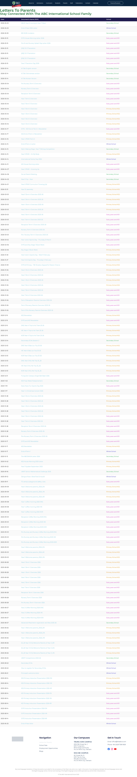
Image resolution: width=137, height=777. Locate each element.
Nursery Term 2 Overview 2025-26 (32, 432)
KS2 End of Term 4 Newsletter (31, 135)
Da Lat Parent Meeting (29, 175)
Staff (70, 3)
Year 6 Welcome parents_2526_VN (33, 492)
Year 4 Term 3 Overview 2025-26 (32, 281)
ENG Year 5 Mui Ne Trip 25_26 (31, 361)
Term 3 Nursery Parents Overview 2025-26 (35, 306)
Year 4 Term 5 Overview (29, 115)
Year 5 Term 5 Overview (29, 120)
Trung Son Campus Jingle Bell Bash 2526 (35, 377)
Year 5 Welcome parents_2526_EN (33, 548)
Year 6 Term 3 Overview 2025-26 (32, 271)
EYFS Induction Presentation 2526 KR (34, 719)
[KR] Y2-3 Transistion (28, 54)
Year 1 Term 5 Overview (29, 99)
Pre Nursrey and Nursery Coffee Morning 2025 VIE (38, 538)
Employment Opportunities (48, 749)
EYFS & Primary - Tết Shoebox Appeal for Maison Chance (40, 266)
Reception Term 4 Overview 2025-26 (33, 225)
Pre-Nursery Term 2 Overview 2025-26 (34, 437)
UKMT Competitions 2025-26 (31, 659)
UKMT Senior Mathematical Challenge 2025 (36, 472)
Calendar (94, 3)
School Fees (43, 746)
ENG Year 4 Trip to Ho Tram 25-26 (32, 326)
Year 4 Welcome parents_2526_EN (33, 634)
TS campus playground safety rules (33, 482)
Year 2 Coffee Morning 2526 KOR (32, 618)
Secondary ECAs (26, 664)
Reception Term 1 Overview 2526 (32, 593)
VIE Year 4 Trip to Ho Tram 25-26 (32, 331)
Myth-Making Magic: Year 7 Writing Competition (38, 150)
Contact (86, 3)
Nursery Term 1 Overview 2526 (31, 598)
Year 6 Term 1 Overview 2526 (31, 563)
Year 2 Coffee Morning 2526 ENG (32, 608)
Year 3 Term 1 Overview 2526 (30, 578)
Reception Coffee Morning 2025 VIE (33, 523)
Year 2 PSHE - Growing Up (30, 170)
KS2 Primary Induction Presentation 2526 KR (36, 689)
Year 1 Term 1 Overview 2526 (30, 588)
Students (56, 3)
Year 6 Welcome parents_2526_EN (33, 487)
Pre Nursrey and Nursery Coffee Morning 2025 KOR (39, 543)
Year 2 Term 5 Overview (29, 104)
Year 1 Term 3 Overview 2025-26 (32, 296)
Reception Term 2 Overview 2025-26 (33, 427)
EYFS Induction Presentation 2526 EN (34, 709)
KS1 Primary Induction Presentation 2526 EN (36, 694)
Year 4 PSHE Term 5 (28, 140)
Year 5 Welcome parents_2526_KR (32, 553)
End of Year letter (27, 724)
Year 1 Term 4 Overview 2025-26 (32, 220)
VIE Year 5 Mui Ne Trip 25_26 (31, 366)
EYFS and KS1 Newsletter (29, 321)
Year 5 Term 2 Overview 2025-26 (32, 402)
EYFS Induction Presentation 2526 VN (34, 714)
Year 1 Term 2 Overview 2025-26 (32, 422)
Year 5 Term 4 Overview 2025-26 (32, 200)
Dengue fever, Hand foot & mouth (33, 477)
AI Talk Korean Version (28, 79)
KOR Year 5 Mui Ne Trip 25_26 (31, 372)
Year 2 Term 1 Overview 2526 (30, 583)
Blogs (41, 752)
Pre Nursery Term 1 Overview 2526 (33, 603)
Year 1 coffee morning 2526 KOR (32, 513)
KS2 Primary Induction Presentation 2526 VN (36, 684)
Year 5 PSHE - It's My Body (30, 155)
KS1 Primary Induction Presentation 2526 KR (36, 704)
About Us (29, 3)
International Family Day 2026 (31, 160)
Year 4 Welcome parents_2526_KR (33, 629)
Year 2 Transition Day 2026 (30, 64)
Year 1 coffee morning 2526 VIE (31, 508)
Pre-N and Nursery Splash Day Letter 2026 (35, 44)
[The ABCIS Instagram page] (112, 750)
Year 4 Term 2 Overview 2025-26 (32, 407)
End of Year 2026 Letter (29, 29)
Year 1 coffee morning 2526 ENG (32, 503)
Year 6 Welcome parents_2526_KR (32, 498)
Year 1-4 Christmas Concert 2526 (32, 392)
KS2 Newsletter (26, 316)
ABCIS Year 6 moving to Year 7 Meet (33, 24)
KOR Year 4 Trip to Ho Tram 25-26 (32, 336)
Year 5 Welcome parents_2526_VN (33, 558)
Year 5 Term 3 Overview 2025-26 (32, 276)
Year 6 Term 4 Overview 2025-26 (32, 195)
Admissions (38, 3)
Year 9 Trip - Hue (27, 180)
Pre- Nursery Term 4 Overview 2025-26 (34, 235)
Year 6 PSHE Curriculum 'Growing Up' (34, 185)
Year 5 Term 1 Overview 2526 (30, 568)
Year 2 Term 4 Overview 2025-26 (32, 215)
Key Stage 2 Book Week (29, 251)
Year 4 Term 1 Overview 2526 (31, 573)
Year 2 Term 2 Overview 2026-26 (32, 417)
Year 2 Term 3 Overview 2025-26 (32, 291)
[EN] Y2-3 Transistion (28, 59)
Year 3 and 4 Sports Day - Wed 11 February (35, 256)
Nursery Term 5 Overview (30, 89)
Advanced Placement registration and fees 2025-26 (38, 623)
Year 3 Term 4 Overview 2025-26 (32, 210)
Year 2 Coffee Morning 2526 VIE (32, 613)
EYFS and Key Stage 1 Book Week (32, 246)
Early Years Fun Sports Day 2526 (32, 387)
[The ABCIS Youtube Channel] (115, 750)
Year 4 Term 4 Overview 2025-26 (32, 205)
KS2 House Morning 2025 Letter (32, 462)
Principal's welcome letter (30, 674)
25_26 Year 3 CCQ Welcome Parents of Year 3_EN (37, 649)
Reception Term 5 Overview (30, 94)
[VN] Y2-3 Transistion (28, 49)
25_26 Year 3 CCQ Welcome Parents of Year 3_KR (37, 644)
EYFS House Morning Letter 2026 (32, 39)
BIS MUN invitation (27, 34)
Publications (77, 3)
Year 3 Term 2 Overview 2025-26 (32, 412)
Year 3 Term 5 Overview (29, 109)
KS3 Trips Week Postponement (32, 382)
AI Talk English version (29, 69)
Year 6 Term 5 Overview (29, 125)
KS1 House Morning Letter (30, 165)
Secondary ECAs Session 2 (30, 341)
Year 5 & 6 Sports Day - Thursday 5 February (36, 261)
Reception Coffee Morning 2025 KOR (34, 528)
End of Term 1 (25, 452)
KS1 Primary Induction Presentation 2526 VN (36, 699)
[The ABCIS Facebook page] (109, 750)
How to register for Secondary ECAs (33, 669)
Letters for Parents (45, 743)
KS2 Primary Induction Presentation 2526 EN (36, 679)
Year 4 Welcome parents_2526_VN (33, 639)
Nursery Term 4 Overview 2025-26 (33, 230)
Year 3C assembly (27, 190)
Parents (64, 3)
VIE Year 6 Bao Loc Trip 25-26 (31, 351)
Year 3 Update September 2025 (32, 467)
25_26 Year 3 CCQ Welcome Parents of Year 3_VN (37, 654)
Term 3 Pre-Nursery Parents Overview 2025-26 (37, 311)
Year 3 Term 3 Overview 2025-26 (32, 286)
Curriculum (48, 3)
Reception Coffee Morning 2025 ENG (34, 518)
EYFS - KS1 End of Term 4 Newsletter (34, 130)
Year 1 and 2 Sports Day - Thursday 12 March (36, 241)
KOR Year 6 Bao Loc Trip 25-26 (31, 356)
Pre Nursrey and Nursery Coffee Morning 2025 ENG (39, 533)
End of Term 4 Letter (28, 145)
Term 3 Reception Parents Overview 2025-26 (36, 301)
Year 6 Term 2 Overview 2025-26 (32, 397)
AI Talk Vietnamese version (30, 74)
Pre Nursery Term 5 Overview (31, 84)
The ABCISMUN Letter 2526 (30, 457)
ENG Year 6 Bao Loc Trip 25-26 (31, 346)
